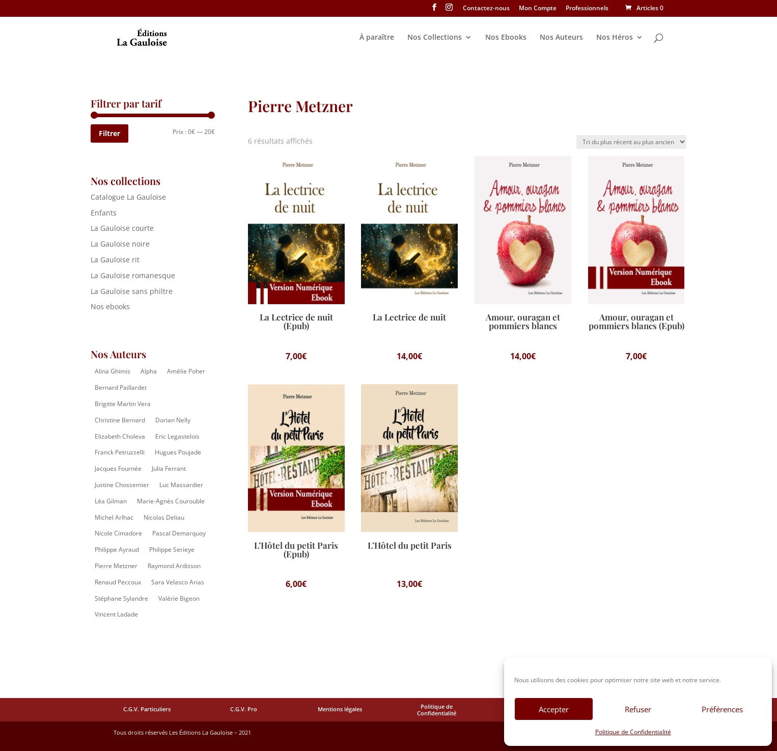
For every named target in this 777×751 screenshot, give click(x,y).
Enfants (104, 213)
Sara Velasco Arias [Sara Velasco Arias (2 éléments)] (177, 582)
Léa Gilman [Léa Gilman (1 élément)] (111, 501)
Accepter (554, 709)
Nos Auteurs (561, 38)
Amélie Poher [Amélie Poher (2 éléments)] (186, 371)
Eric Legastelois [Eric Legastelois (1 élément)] (177, 436)
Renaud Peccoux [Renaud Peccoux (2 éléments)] (118, 582)
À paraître (376, 38)
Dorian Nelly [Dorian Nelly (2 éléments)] (172, 420)
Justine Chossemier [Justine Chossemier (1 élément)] (122, 484)
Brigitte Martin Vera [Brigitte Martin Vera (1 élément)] (123, 403)
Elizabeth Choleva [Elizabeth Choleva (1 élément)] (120, 436)
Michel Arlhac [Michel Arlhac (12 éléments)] (114, 517)
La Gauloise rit (115, 259)
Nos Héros (614, 38)
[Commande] (631, 142)
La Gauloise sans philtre (132, 291)
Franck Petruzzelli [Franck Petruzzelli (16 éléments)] (120, 452)
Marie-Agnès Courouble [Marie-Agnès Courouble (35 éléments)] (171, 501)
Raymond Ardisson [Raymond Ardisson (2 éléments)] (174, 565)
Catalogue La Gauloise (128, 197)
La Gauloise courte (122, 228)
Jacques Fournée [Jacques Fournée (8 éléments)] (118, 468)
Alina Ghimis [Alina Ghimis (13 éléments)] (112, 371)
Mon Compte (538, 8)
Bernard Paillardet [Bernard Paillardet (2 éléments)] (121, 387)
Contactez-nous (486, 8)
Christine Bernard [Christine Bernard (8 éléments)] (120, 420)
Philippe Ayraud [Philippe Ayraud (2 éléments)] (117, 549)
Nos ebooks (110, 306)
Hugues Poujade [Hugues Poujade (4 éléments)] (178, 452)
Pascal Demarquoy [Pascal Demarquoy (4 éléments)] (179, 533)
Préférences (722, 709)
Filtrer (109, 133)
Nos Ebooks (505, 38)
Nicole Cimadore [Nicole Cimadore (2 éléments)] (118, 533)
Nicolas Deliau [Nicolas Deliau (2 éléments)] (164, 517)
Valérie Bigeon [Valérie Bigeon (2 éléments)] (179, 598)
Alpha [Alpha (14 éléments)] (149, 371)
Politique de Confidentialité (633, 732)
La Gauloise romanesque (133, 275)
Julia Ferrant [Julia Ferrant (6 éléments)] (169, 468)
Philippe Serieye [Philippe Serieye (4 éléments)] (172, 549)
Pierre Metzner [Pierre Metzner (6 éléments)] (116, 565)
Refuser (638, 709)
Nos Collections (434, 38)
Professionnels (587, 8)
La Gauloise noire (120, 244)
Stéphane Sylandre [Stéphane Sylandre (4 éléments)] (121, 598)
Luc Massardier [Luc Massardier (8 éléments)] (181, 484)
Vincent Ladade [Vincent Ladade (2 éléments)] (116, 614)
